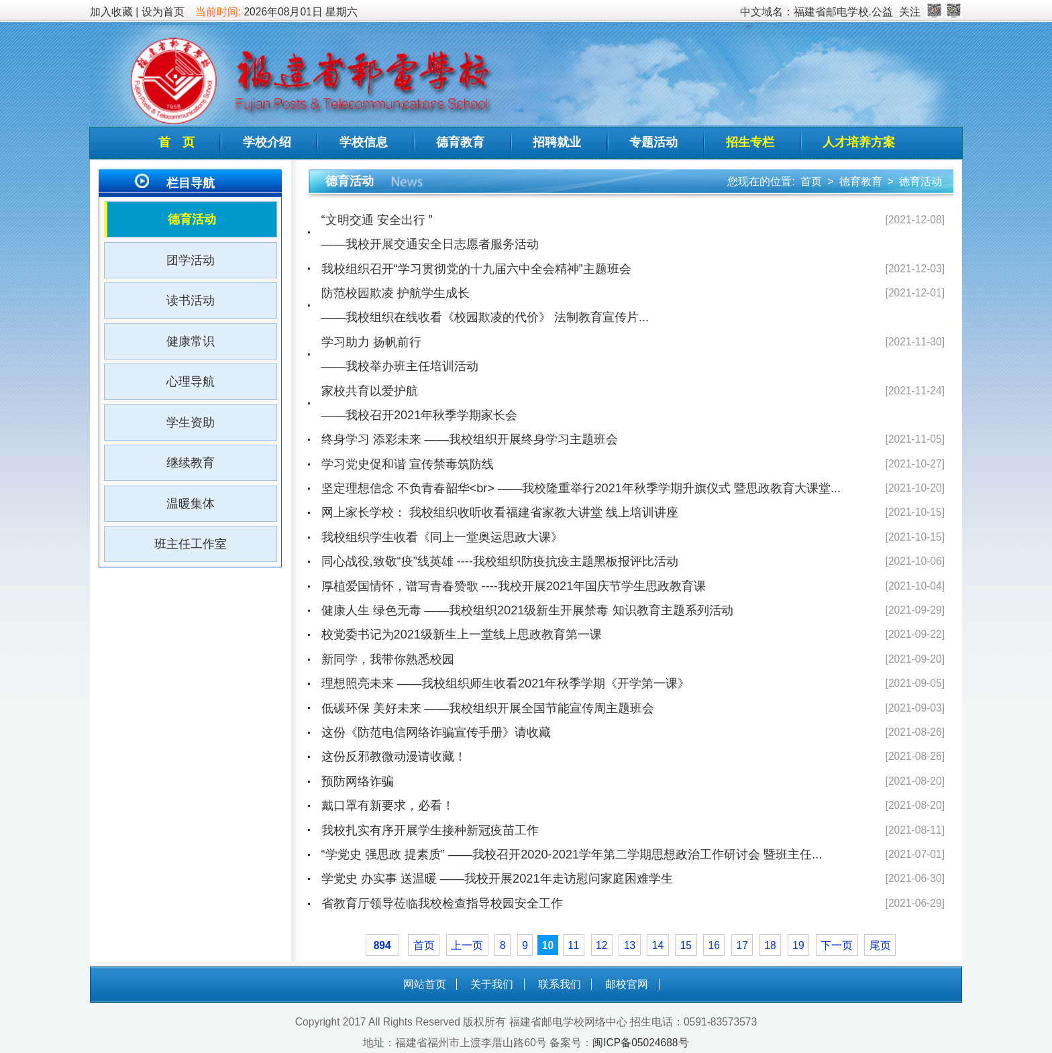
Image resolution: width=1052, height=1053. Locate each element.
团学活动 (190, 260)
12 (601, 945)
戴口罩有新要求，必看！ (387, 805)
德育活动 (192, 219)
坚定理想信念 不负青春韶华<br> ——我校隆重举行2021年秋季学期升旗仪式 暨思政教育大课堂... (581, 488)
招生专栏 (750, 142)
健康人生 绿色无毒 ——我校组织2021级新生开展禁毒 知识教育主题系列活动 (527, 610)
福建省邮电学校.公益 (843, 11)
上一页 (467, 945)
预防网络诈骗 (357, 781)
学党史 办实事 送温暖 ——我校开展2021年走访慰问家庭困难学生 (497, 878)
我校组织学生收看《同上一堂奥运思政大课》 (442, 537)
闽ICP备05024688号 (640, 1042)
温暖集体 (190, 503)
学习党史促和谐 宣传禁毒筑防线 (407, 464)
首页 (811, 181)
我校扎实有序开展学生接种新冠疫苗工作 (430, 830)
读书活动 (190, 300)
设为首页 (163, 11)
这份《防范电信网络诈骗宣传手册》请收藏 (436, 732)
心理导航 (190, 381)
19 (798, 945)
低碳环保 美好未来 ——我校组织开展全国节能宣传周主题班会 (487, 708)
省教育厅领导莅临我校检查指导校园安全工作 (442, 903)
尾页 (880, 945)
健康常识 (190, 341)
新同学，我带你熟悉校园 (387, 659)
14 (658, 945)
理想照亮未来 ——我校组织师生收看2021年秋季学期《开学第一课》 (505, 683)
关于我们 (491, 984)
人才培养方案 (859, 142)
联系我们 (559, 984)
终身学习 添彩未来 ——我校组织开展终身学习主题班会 (469, 439)
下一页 (837, 945)
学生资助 (190, 422)
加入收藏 (111, 11)
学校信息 (363, 142)
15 (686, 945)
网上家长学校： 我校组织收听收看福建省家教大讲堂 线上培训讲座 (499, 512)
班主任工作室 (190, 544)
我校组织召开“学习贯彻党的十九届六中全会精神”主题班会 (476, 269)
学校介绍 (267, 142)
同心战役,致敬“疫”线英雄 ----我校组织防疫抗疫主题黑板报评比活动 (499, 561)
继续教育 (190, 462)
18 (770, 945)
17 (741, 945)
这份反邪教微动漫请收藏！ (393, 756)
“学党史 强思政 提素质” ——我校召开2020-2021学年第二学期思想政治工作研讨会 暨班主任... (572, 854)
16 (714, 945)
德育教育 (460, 142)
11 (573, 945)
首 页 (176, 142)
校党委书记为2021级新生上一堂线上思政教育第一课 (461, 634)
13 (629, 945)
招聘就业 (557, 142)
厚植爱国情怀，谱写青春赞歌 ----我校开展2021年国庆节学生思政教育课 (513, 586)
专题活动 (653, 142)
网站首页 (424, 984)
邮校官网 (626, 984)
